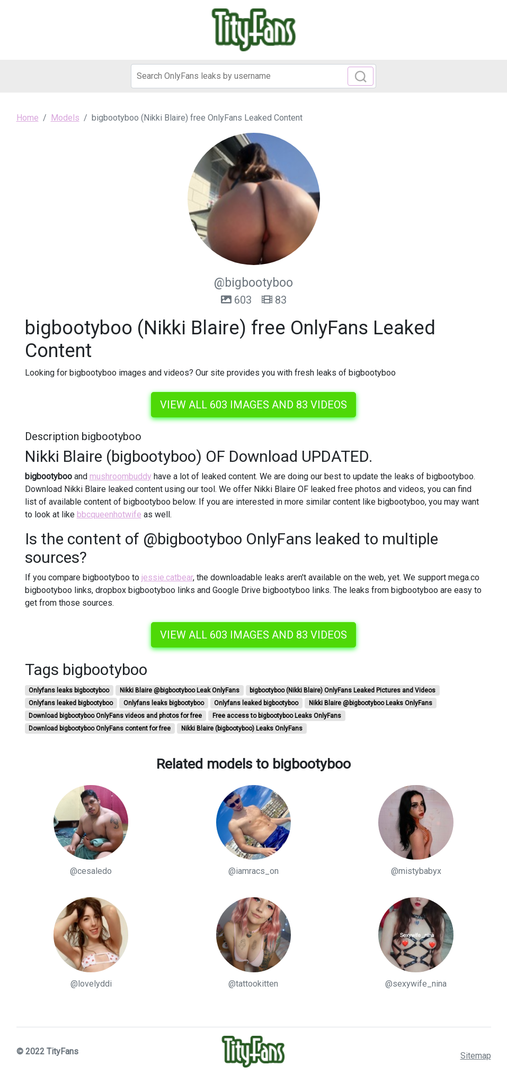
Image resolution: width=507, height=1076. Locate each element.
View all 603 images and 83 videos (253, 404)
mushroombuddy (121, 476)
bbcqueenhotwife (109, 514)
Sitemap (475, 1056)
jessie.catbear (167, 577)
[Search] (253, 76)
